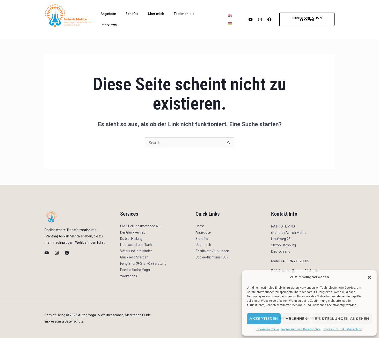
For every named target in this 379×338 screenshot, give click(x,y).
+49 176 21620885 (295, 261)
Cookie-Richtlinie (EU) (212, 258)
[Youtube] (46, 253)
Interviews (109, 25)
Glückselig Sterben (134, 258)
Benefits (131, 14)
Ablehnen (296, 318)
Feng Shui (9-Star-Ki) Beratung (143, 264)
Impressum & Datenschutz (64, 322)
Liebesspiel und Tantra (137, 245)
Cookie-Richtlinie (267, 329)
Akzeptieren (263, 318)
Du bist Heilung (131, 239)
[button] (369, 277)
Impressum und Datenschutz (301, 329)
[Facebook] (67, 253)
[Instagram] (57, 253)
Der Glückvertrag (133, 233)
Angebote (108, 14)
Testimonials (184, 14)
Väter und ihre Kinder (136, 251)
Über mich (156, 14)
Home (200, 226)
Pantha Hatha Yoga (135, 270)
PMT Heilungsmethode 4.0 (140, 226)
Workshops (128, 277)
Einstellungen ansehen (342, 318)
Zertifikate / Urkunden (212, 251)
